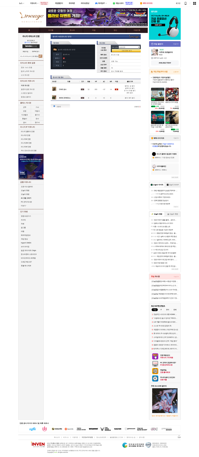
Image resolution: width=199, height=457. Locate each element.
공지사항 (141, 437)
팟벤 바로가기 (26, 216)
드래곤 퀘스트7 (26, 262)
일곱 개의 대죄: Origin (28, 250)
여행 (22, 231)
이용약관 (75, 437)
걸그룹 (23, 227)
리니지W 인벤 (26, 147)
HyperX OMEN (26, 243)
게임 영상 (24, 239)
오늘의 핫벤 (25, 190)
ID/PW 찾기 (35, 51)
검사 (24, 122)
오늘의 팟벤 (25, 194)
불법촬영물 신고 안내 (116, 437)
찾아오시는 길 (131, 437)
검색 (40, 56)
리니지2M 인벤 (26, 143)
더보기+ (176, 44)
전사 (37, 119)
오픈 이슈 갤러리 (27, 186)
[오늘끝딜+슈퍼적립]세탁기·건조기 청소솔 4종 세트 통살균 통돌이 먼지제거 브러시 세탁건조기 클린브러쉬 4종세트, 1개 (165, 298)
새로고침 (174, 177)
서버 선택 (115, 47)
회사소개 (57, 437)
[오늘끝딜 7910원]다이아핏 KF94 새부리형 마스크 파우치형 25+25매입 (165, 294)
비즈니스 (66, 437)
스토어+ (176, 72)
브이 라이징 (25, 246)
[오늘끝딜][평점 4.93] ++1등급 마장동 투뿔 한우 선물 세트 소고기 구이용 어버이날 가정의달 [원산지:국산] (165, 281)
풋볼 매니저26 (26, 265)
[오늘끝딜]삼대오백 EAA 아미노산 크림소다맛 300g (165, 285)
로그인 (178, 3)
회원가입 (25, 51)
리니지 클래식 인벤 (27, 131)
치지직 (23, 220)
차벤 (22, 224)
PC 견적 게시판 (26, 202)
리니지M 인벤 (26, 139)
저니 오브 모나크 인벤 (28, 150)
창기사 (37, 122)
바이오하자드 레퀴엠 (28, 258)
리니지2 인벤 (25, 135)
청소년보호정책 (101, 437)
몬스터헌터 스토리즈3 (28, 254)
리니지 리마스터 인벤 (30, 36)
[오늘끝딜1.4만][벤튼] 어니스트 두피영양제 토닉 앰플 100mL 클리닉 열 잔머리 (165, 290)
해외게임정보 (25, 235)
